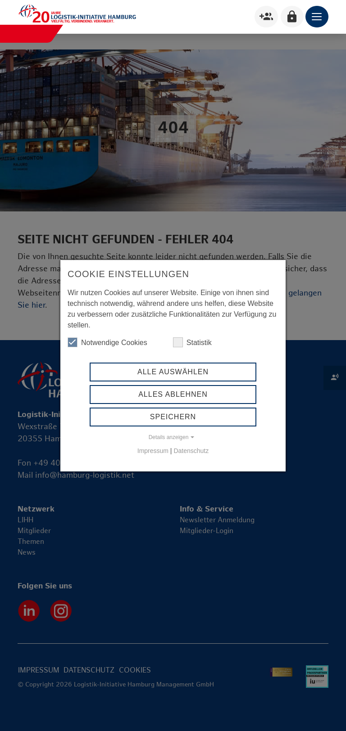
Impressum (152, 450)
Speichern (173, 417)
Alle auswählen (173, 372)
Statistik (192, 342)
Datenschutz (191, 450)
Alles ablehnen (173, 394)
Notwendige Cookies (107, 342)
